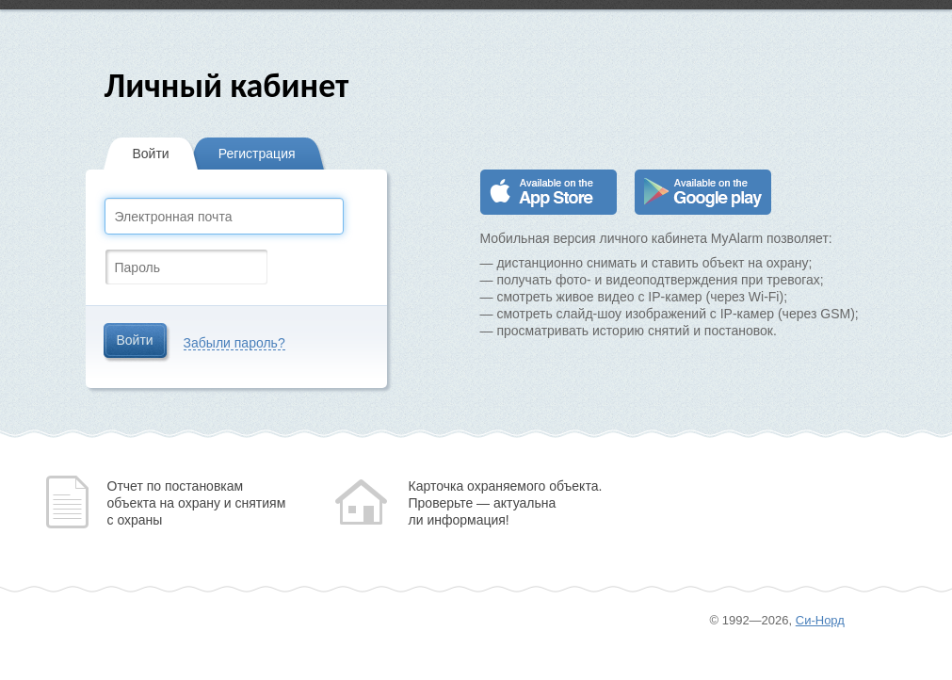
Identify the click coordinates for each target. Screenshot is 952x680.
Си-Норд (820, 620)
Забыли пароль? (234, 343)
